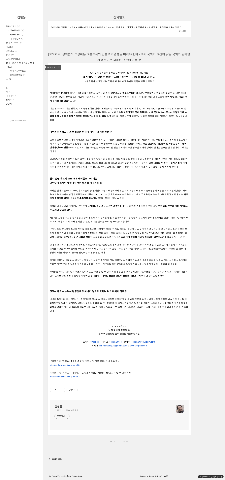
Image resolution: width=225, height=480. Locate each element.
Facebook (67, 476)
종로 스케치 (13, 26)
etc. (8, 79)
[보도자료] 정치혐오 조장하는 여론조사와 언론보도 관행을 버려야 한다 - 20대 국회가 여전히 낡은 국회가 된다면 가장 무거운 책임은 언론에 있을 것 (116, 27)
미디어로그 (11, 96)
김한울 (21, 17)
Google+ (81, 476)
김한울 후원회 (17, 75)
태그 (8, 92)
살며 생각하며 (14, 43)
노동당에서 (13, 59)
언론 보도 (12, 51)
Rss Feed (52, 476)
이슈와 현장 (16, 30)
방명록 (9, 104)
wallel (166, 476)
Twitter (60, 476)
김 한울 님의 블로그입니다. (66, 410)
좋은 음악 (11, 55)
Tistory (151, 476)
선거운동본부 (17, 71)
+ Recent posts (55, 459)
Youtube (74, 476)
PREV (112, 441)
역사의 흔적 (16, 34)
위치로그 (10, 100)
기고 (9, 47)
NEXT (125, 441)
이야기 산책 (16, 39)
